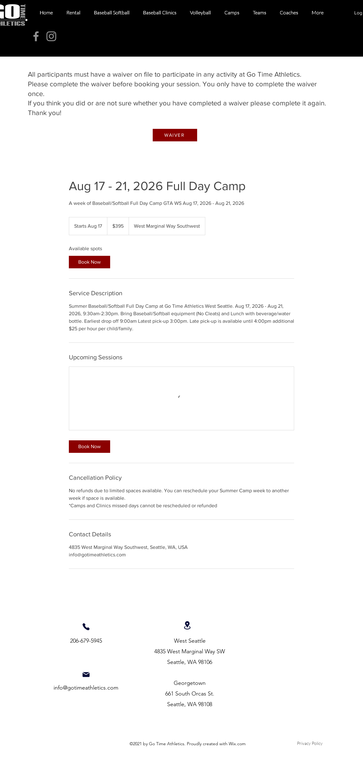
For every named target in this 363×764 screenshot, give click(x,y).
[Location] (187, 625)
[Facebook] (36, 36)
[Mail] (86, 674)
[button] (73, 12)
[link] (89, 262)
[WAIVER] (175, 135)
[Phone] (86, 626)
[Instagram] (51, 36)
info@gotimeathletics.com (86, 687)
